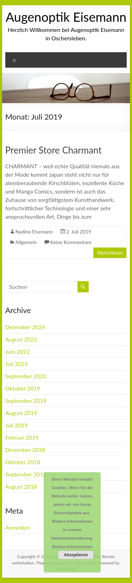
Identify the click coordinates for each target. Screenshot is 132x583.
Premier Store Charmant (53, 150)
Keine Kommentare (70, 242)
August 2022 (21, 339)
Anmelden (17, 527)
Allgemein (26, 242)
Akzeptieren (76, 555)
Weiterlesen (110, 253)
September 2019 (25, 400)
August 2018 (21, 486)
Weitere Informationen (72, 546)
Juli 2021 (16, 363)
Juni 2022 (17, 351)
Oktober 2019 (22, 388)
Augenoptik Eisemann (66, 17)
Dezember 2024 (25, 327)
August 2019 (21, 412)
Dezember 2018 (25, 449)
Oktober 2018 (22, 462)
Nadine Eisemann (34, 232)
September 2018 (25, 474)
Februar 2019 (22, 437)
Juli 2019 (16, 425)
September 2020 (25, 376)
